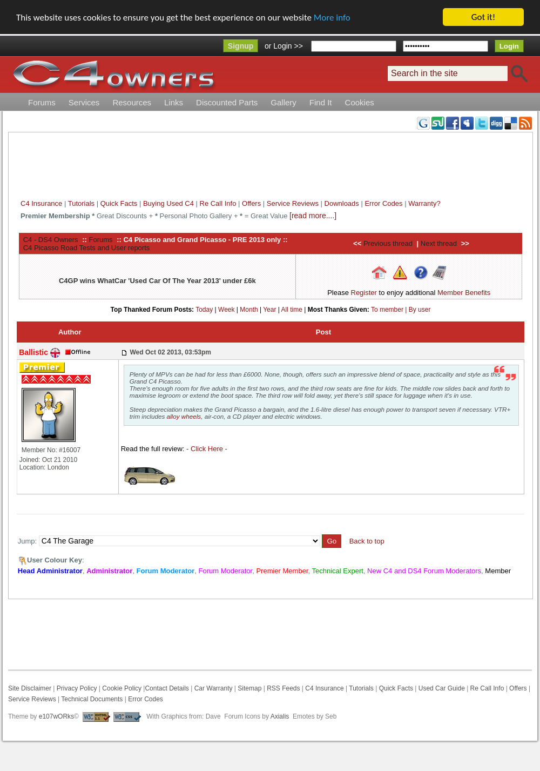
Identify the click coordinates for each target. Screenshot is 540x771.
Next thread (439, 243)
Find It (320, 102)
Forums (42, 102)
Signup (240, 46)
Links (173, 102)
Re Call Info (218, 203)
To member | (390, 309)
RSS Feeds (283, 688)
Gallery (283, 102)
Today (204, 309)
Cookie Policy (121, 688)
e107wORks (56, 716)
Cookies (359, 102)
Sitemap (248, 688)
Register (364, 293)
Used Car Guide (441, 688)
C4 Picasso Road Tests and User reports (86, 247)
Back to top (366, 541)
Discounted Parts (227, 102)
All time (291, 309)
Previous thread (388, 243)
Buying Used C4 (168, 203)
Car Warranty (213, 688)
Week (226, 309)
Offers (251, 203)
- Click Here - (206, 449)
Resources (131, 102)
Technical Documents (92, 699)
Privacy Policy (77, 688)
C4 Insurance (41, 203)
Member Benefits (463, 293)
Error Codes (383, 203)
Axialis (280, 716)
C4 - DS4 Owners (50, 239)
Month (249, 309)
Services (84, 102)
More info (332, 17)
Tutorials (81, 203)
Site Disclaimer (29, 688)
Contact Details (166, 688)
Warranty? (424, 203)
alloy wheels (184, 416)
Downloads (342, 203)
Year (269, 309)
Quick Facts (119, 203)
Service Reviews (293, 203)
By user (420, 309)
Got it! (483, 17)
